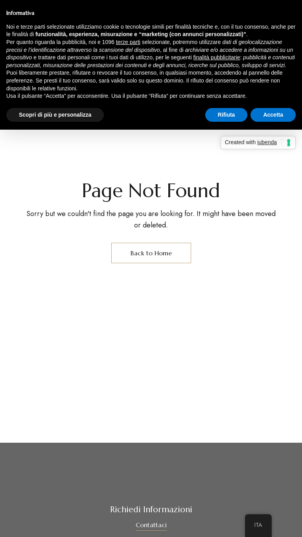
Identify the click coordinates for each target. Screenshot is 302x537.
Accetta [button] (273, 115)
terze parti (128, 42)
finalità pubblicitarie (216, 57)
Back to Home (151, 253)
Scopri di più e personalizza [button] (55, 115)
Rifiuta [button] (226, 115)
